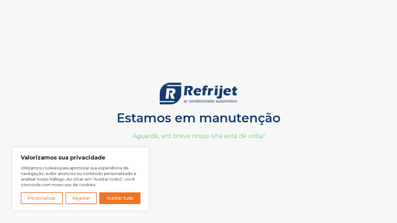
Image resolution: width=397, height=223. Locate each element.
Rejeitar (81, 198)
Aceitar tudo (120, 198)
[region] (80, 179)
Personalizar (42, 198)
